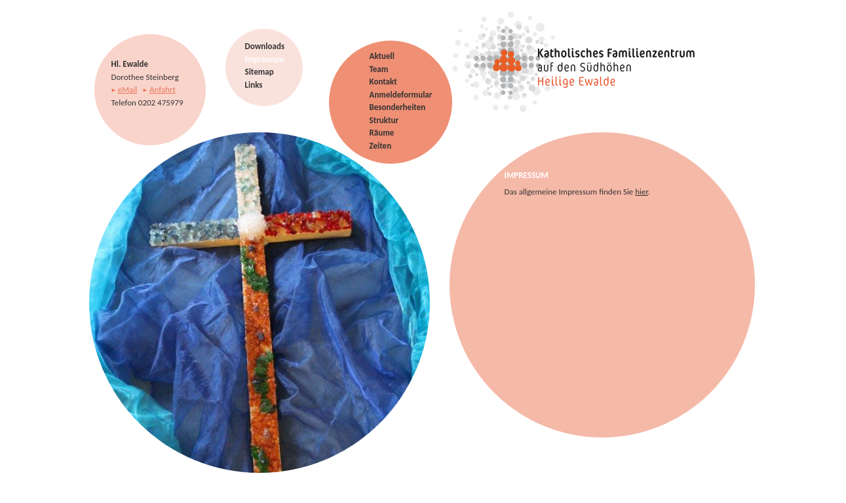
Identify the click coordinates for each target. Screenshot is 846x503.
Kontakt (383, 81)
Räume (382, 133)
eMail (127, 89)
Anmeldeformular (401, 95)
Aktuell (382, 56)
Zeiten (381, 146)
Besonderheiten (398, 107)
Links (254, 85)
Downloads (265, 46)
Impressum (264, 59)
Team (379, 69)
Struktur (384, 120)
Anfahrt (162, 89)
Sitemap (259, 72)
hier (641, 191)
